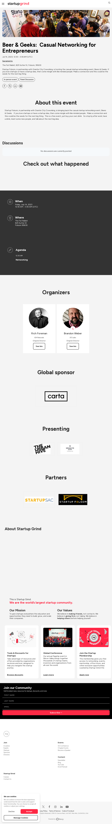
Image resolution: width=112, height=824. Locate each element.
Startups (6, 750)
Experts (6, 748)
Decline (11, 811)
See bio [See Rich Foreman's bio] (39, 346)
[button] (109, 3)
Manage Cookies (21, 818)
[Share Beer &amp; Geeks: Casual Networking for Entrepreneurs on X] (10, 86)
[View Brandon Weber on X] (73, 329)
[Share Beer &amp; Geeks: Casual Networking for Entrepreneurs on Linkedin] (15, 86)
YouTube (61, 765)
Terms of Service (55, 811)
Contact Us (7, 779)
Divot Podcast (62, 767)
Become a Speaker (64, 750)
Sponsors (7, 752)
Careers (6, 777)
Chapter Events (63, 748)
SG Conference (63, 746)
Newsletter (61, 760)
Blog (59, 762)
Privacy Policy (43, 811)
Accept (29, 811)
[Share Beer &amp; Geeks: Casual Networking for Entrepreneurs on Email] (21, 86)
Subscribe (55, 713)
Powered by (56, 819)
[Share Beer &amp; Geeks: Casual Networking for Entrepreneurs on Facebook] (4, 86)
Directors (7, 755)
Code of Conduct (68, 811)
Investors (7, 746)
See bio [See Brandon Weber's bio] (72, 346)
